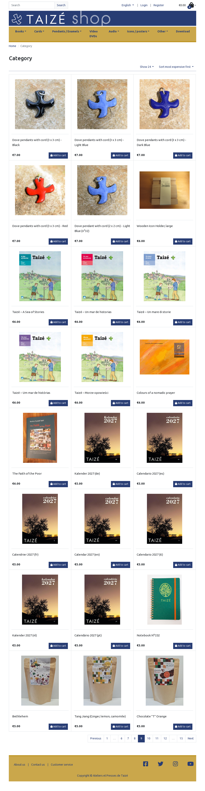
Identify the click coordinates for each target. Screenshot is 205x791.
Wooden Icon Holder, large (155, 226)
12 (165, 738)
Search (61, 5)
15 (181, 738)
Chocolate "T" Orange (152, 716)
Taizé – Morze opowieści (91, 392)
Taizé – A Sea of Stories (28, 312)
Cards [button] (38, 31)
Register (159, 5)
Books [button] (19, 31)
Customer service (62, 764)
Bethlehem (20, 716)
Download (183, 31)
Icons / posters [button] (137, 31)
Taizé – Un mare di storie (154, 312)
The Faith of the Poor (27, 473)
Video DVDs (93, 34)
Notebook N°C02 (148, 635)
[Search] (31, 5)
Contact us (38, 764)
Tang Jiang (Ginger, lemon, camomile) (100, 716)
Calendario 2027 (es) (150, 473)
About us (19, 764)
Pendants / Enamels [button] (65, 31)
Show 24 (146, 66)
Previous (95, 738)
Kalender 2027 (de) (87, 473)
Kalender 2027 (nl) (24, 635)
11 (157, 738)
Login (144, 5)
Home (12, 46)
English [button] (127, 5)
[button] (187, 5)
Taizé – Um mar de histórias (31, 392)
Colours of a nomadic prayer (156, 392)
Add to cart (58, 155)
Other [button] (161, 31)
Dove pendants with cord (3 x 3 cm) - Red (40, 226)
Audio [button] (113, 31)
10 (148, 738)
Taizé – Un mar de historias (93, 312)
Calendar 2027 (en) (87, 554)
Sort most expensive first (175, 66)
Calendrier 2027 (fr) (25, 554)
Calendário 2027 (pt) (88, 635)
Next (191, 738)
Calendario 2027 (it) (150, 554)
